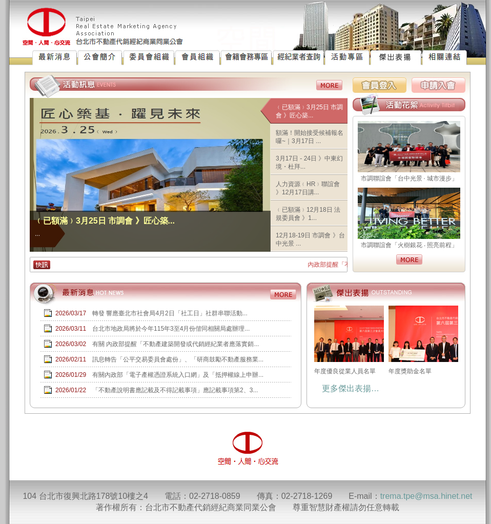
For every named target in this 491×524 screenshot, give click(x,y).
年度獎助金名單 (423, 340)
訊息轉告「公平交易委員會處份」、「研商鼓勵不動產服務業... (177, 359)
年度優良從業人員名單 (348, 340)
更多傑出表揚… (350, 388)
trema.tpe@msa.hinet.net (426, 496)
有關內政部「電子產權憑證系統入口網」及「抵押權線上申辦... (177, 374)
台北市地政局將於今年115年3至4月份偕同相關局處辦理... (171, 328)
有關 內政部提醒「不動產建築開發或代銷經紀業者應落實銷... (175, 344)
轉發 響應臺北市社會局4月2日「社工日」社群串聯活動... (170, 313)
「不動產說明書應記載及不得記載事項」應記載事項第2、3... (175, 390)
